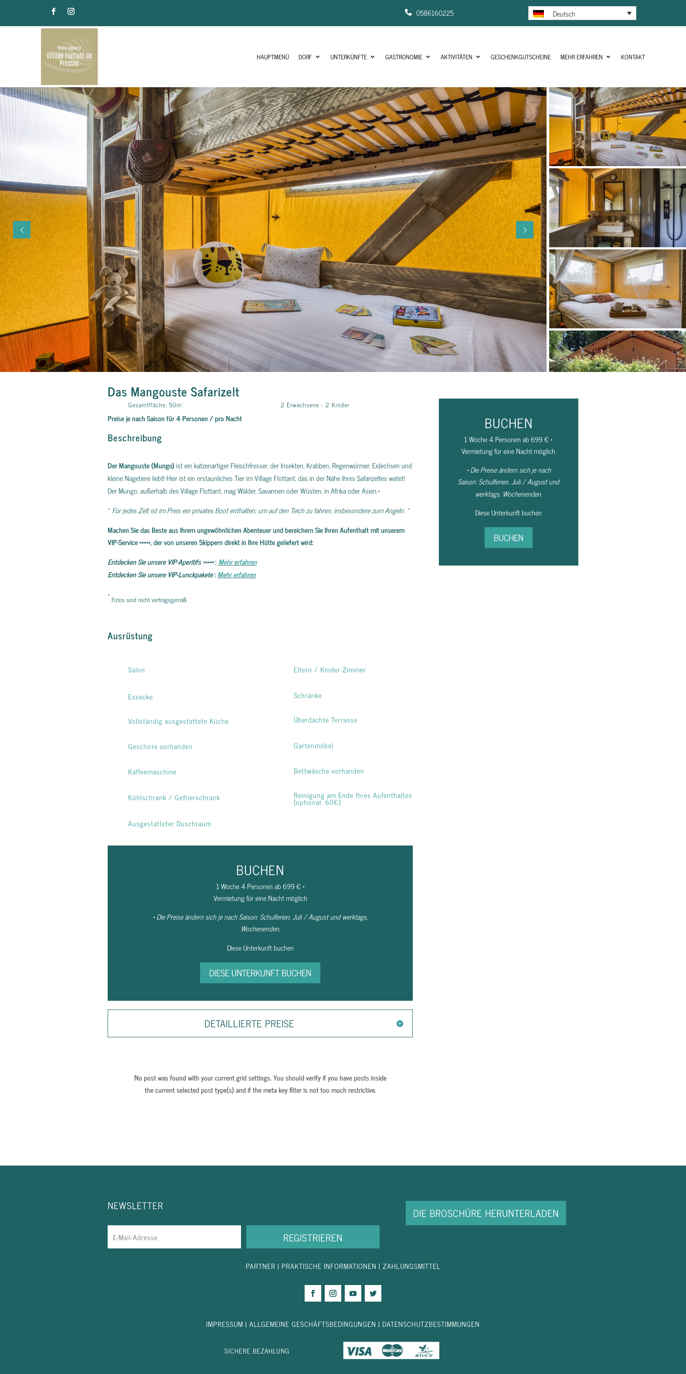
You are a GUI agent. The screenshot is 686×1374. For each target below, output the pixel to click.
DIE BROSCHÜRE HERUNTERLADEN (486, 1213)
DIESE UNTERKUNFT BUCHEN (260, 972)
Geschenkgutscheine (521, 56)
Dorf (305, 56)
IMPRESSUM (225, 1324)
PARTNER (260, 1266)
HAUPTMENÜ (273, 56)
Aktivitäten (456, 56)
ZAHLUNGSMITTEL (412, 1266)
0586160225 (435, 12)
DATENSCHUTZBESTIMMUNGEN (431, 1324)
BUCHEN (508, 537)
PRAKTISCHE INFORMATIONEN (329, 1266)
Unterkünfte (348, 56)
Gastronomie (403, 56)
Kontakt (633, 56)
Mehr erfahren (237, 561)
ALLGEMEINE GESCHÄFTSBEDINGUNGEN (312, 1324)
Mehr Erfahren (581, 56)
